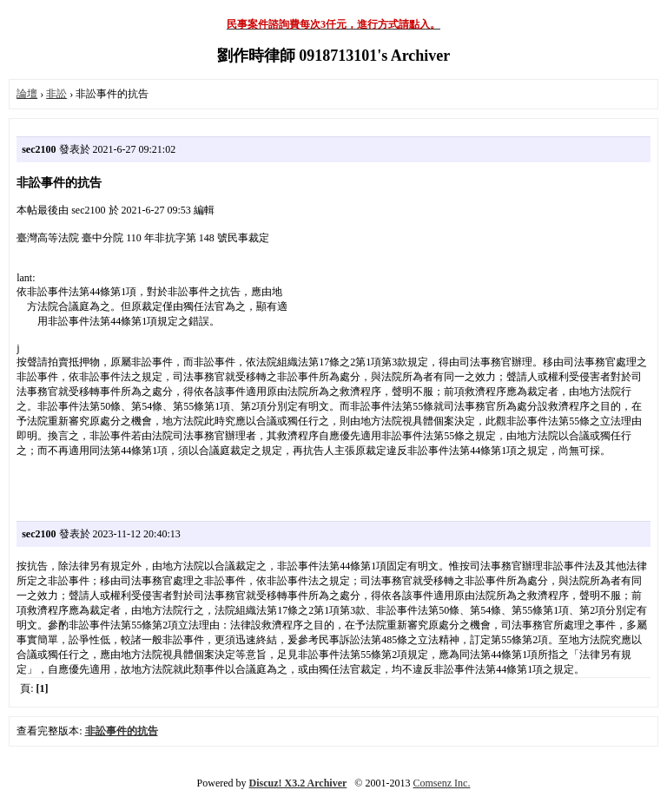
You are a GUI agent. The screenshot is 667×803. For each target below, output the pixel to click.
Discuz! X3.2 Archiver (298, 783)
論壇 (27, 94)
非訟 (56, 94)
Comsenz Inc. (441, 783)
